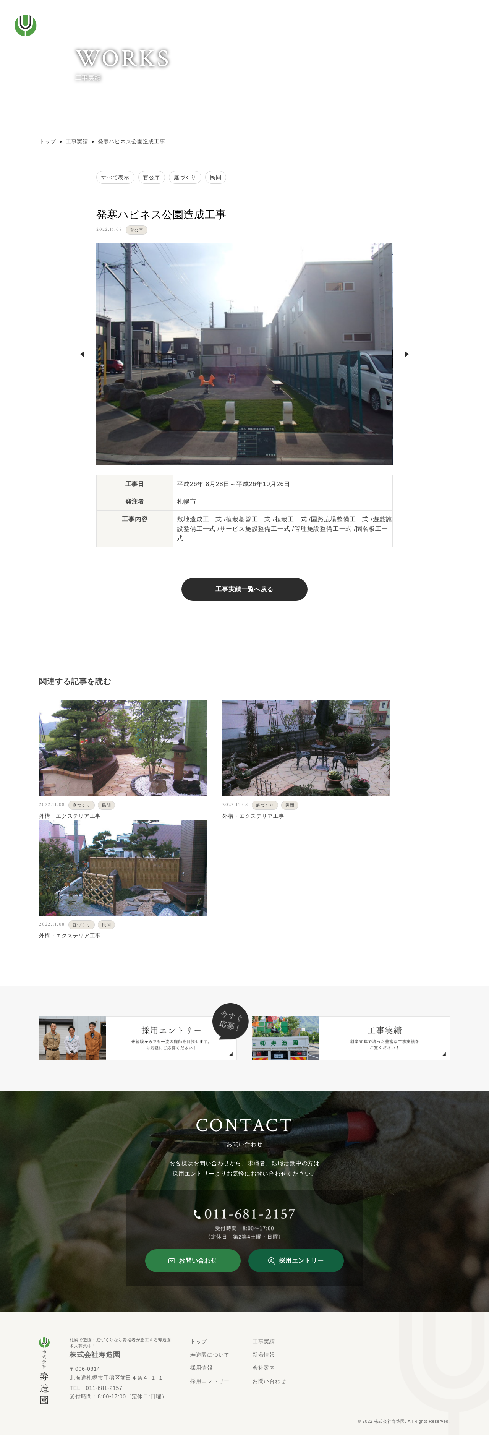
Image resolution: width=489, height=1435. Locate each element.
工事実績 (80, 141)
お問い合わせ (269, 1381)
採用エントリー (210, 1381)
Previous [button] (82, 354)
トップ (50, 141)
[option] (244, 354)
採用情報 (201, 1368)
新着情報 (264, 1355)
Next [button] (407, 354)
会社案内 (264, 1368)
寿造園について (210, 1355)
